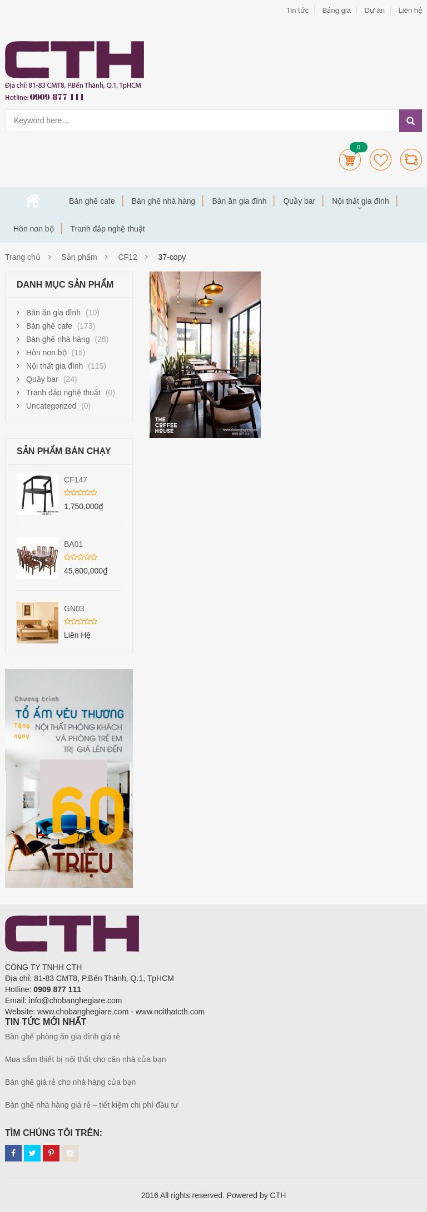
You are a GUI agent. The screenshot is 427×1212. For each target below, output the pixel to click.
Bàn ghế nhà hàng (164, 201)
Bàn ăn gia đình (239, 201)
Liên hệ (410, 10)
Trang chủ (33, 201)
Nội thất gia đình (360, 201)
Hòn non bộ (33, 228)
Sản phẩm (79, 257)
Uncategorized (51, 405)
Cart (350, 159)
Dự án (374, 10)
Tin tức (297, 10)
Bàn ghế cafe (92, 201)
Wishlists (380, 159)
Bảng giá (336, 10)
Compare (411, 159)
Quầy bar (299, 201)
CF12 (127, 257)
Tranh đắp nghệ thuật (108, 228)
